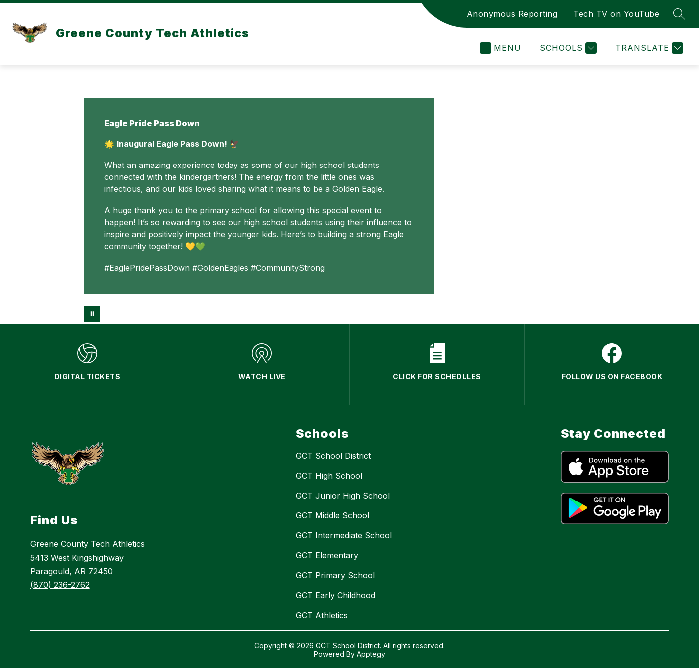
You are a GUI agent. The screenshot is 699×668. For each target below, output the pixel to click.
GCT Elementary (327, 555)
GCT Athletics (322, 615)
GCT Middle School (332, 515)
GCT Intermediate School (344, 535)
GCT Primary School (335, 575)
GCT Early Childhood (335, 595)
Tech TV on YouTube (616, 14)
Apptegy (371, 654)
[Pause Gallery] (92, 314)
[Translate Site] (648, 48)
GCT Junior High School (343, 496)
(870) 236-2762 (60, 585)
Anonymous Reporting (512, 14)
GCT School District (333, 456)
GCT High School (329, 476)
